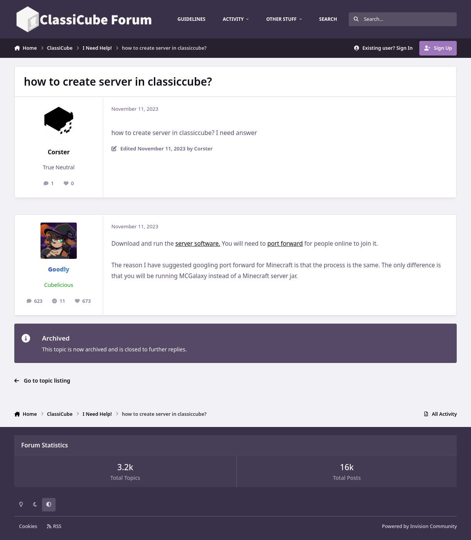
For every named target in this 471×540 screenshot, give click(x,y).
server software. (198, 244)
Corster (59, 152)
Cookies (28, 526)
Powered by (419, 526)
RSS (54, 526)
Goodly (58, 269)
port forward (285, 244)
